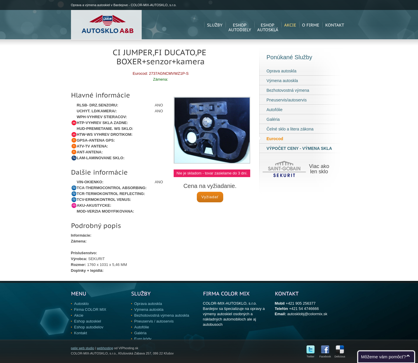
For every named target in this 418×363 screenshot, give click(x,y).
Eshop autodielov (89, 327)
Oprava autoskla (282, 71)
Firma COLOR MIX (90, 309)
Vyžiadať (210, 197)
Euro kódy (143, 339)
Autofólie (274, 109)
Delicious (339, 355)
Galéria (273, 119)
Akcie (79, 315)
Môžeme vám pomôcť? (383, 356)
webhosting (105, 348)
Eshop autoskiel (87, 321)
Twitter (310, 355)
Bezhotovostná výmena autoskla (161, 315)
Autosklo (81, 303)
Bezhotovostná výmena (288, 90)
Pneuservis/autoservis (287, 100)
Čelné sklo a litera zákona (290, 129)
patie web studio (82, 348)
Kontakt (80, 333)
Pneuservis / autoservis (154, 321)
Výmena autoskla (282, 80)
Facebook (325, 355)
